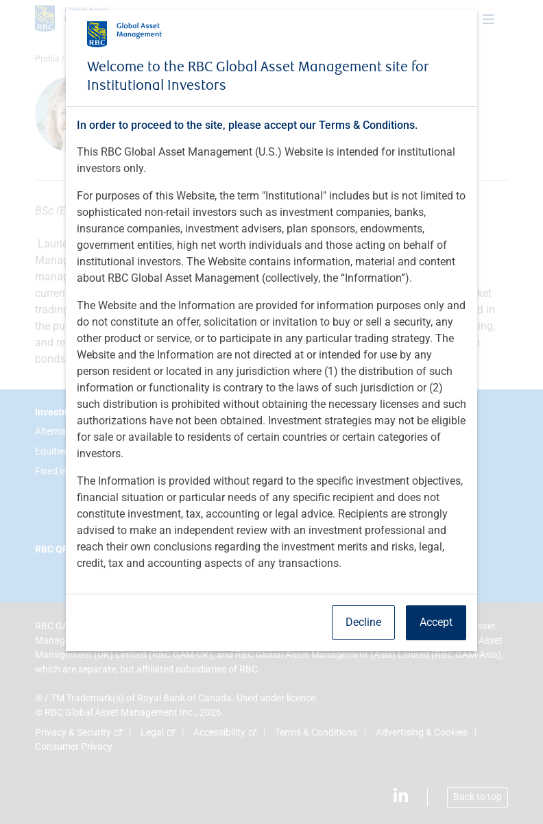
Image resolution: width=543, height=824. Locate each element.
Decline (363, 622)
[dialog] (271, 412)
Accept (436, 622)
